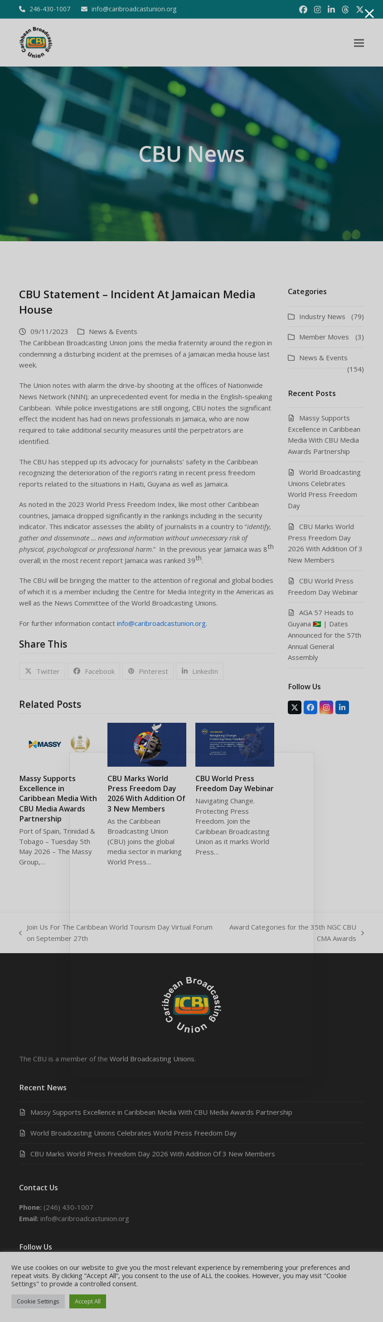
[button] (359, 43)
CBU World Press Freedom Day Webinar (234, 783)
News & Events (113, 331)
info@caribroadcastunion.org (161, 623)
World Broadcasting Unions (152, 1058)
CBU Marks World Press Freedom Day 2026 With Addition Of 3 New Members (146, 793)
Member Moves (324, 336)
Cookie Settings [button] (38, 1301)
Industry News (322, 316)
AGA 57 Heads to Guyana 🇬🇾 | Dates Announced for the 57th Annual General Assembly (324, 635)
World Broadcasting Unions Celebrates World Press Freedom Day (133, 1132)
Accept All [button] (88, 1301)
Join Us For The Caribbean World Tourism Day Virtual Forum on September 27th (116, 933)
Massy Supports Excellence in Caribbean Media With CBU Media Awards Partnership (58, 798)
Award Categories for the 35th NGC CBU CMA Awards (296, 933)
